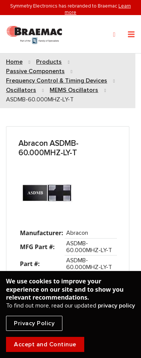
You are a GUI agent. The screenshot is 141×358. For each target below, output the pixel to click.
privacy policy (116, 306)
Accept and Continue (45, 344)
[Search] (114, 34)
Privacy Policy (34, 323)
